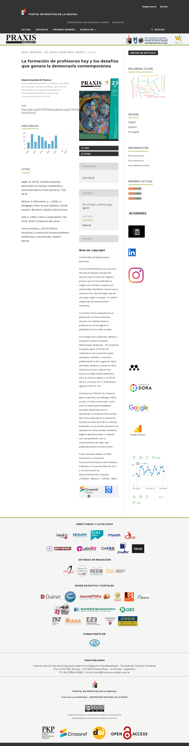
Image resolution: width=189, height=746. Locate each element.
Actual (26, 29)
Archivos (42, 29)
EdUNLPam (118, 22)
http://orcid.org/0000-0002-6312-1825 (35, 96)
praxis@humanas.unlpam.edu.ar (112, 672)
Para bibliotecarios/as (139, 165)
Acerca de (87, 29)
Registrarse (149, 6)
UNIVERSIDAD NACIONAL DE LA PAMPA (88, 22)
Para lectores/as (136, 155)
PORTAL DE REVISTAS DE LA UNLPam (53, 14)
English (132, 122)
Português (133, 131)
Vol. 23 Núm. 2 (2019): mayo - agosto (64, 52)
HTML (87, 153)
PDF (86, 148)
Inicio (24, 52)
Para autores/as (136, 160)
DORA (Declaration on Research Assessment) (95, 458)
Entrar (164, 6)
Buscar (159, 29)
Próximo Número (64, 29)
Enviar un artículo (143, 52)
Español (132, 127)
